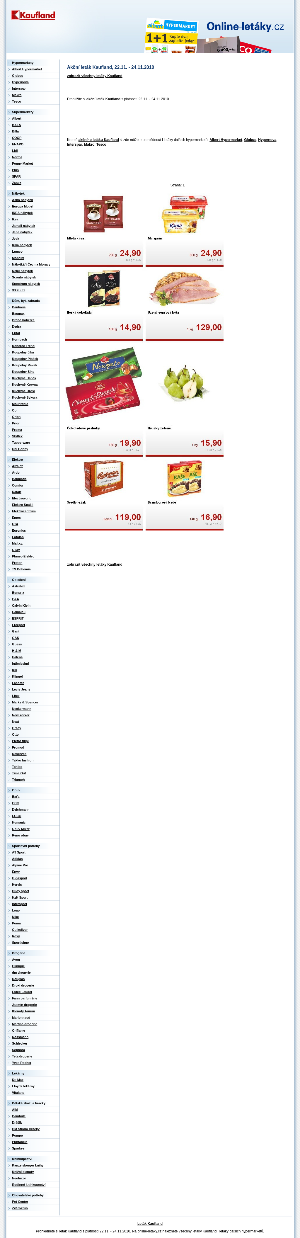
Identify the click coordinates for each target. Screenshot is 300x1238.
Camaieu (18, 612)
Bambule (18, 1116)
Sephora (18, 1050)
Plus (15, 170)
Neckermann (21, 708)
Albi (15, 1109)
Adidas (17, 859)
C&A (15, 599)
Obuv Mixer (21, 829)
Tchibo (17, 766)
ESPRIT (18, 618)
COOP (16, 138)
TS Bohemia (21, 569)
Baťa (15, 796)
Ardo (16, 472)
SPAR (16, 176)
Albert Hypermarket (225, 140)
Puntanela (20, 1142)
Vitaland (18, 1092)
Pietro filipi (20, 741)
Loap (16, 910)
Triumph (18, 779)
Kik (14, 670)
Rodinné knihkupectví (28, 1184)
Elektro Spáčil (22, 504)
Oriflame (18, 1030)
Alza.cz (17, 466)
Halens (17, 657)
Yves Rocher (21, 1062)
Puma (16, 923)
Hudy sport (20, 891)
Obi (14, 410)
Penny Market (22, 163)
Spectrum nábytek (26, 283)
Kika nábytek (22, 245)
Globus (250, 140)
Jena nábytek (22, 232)
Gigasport (19, 878)
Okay (16, 550)
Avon (16, 959)
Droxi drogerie (23, 985)
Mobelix (18, 258)
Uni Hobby (20, 449)
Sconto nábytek (24, 277)
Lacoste (18, 683)
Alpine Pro (20, 865)
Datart (16, 492)
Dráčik (17, 1122)
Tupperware (21, 442)
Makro (89, 144)
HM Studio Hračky (26, 1129)
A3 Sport (18, 852)
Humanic (18, 822)
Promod (18, 747)
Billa (15, 131)
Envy (16, 871)
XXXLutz (18, 290)
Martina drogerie (24, 1024)
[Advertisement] (171, 120)
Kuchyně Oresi (23, 391)
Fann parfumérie (24, 998)
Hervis (17, 884)
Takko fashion (22, 760)
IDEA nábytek (22, 213)
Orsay (16, 728)
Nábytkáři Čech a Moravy (31, 264)
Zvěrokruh (20, 1208)
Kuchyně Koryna (25, 384)
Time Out (19, 773)
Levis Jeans (21, 689)
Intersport (19, 904)
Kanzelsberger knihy (28, 1165)
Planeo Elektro (23, 556)
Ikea (15, 219)
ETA (15, 524)
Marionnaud (21, 1017)
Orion (16, 417)
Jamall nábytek (23, 225)
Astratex (18, 586)
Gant (15, 631)
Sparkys (18, 1148)
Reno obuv (20, 835)
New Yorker (21, 715)
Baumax (18, 313)
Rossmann (20, 1037)
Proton (17, 562)
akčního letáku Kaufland (99, 140)
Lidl (15, 150)
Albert (16, 118)
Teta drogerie (22, 1056)
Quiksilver (20, 929)
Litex (16, 696)
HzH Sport (20, 897)
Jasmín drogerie (24, 1004)
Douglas (18, 979)
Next (15, 721)
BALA (16, 125)
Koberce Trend (23, 346)
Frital (16, 333)
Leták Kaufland (150, 1224)
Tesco (101, 144)
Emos (16, 517)
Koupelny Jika (23, 352)
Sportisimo (20, 942)
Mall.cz (17, 543)
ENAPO (17, 144)
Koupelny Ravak (24, 365)
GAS (15, 638)
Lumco (17, 251)
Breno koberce (23, 320)
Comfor (17, 485)
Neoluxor (19, 1178)
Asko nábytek (22, 200)
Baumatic (19, 479)
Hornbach (19, 339)
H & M (16, 650)
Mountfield (20, 404)
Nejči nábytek (22, 271)
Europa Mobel (22, 206)
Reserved (19, 754)
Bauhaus (18, 307)
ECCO (16, 816)
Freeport (18, 625)
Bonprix (18, 592)
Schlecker (19, 1043)
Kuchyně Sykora (24, 397)
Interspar (74, 144)
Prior (16, 423)
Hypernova (267, 140)
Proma (17, 429)
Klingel (17, 676)
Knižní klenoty (23, 1172)
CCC (15, 803)
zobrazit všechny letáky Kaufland (94, 76)
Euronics (19, 530)
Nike (15, 917)
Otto (15, 734)
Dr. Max (17, 1079)
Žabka (16, 183)
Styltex (17, 436)
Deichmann (20, 809)
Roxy (16, 936)
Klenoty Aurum (23, 1011)
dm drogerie (21, 972)
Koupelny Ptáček (25, 358)
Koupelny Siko (23, 371)
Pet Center (20, 1201)
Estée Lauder (22, 992)
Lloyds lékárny (23, 1086)
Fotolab (18, 537)
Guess (17, 644)
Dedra (16, 326)
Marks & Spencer (25, 702)
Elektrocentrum (24, 511)
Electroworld (22, 498)
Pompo (17, 1135)
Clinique (18, 966)
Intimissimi (20, 663)
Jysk (15, 238)
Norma (17, 157)
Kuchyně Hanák (24, 378)
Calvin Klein (21, 605)
